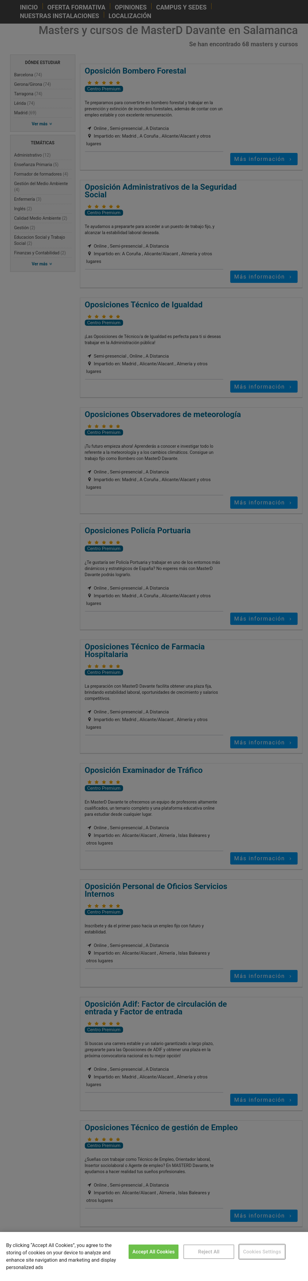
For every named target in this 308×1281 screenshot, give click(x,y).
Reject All (209, 1252)
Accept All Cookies (153, 1252)
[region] (154, 1256)
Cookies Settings (262, 1252)
